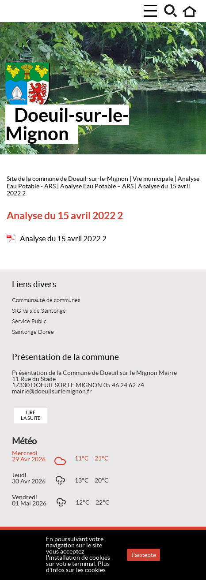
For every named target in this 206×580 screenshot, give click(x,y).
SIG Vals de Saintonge (39, 311)
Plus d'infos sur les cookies (78, 566)
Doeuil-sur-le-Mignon (67, 124)
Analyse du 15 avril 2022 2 (63, 239)
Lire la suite (30, 415)
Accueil (190, 11)
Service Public (29, 321)
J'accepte (143, 554)
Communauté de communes (46, 300)
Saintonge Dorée (33, 332)
